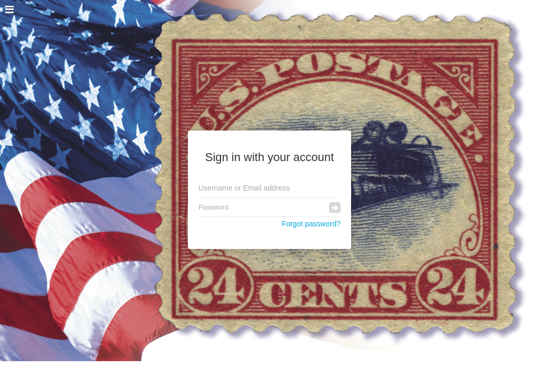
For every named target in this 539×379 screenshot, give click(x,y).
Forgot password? (311, 224)
